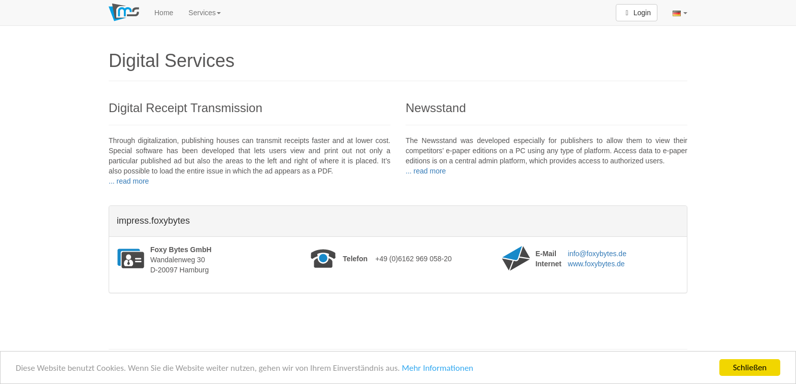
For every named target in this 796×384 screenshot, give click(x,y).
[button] (680, 12)
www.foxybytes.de (596, 264)
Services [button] (204, 13)
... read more (129, 181)
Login (636, 13)
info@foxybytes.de (597, 254)
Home (163, 13)
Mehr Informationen (437, 369)
